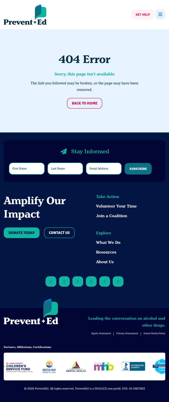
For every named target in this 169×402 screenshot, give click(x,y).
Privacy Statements (127, 333)
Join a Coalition (111, 216)
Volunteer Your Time (116, 206)
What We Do (108, 242)
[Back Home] (25, 14)
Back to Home (84, 103)
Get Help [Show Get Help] (143, 15)
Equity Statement (101, 333)
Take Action (107, 196)
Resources (106, 252)
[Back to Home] (31, 312)
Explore (103, 233)
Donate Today (22, 233)
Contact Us (59, 233)
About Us (105, 262)
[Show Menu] (160, 15)
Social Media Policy (154, 333)
